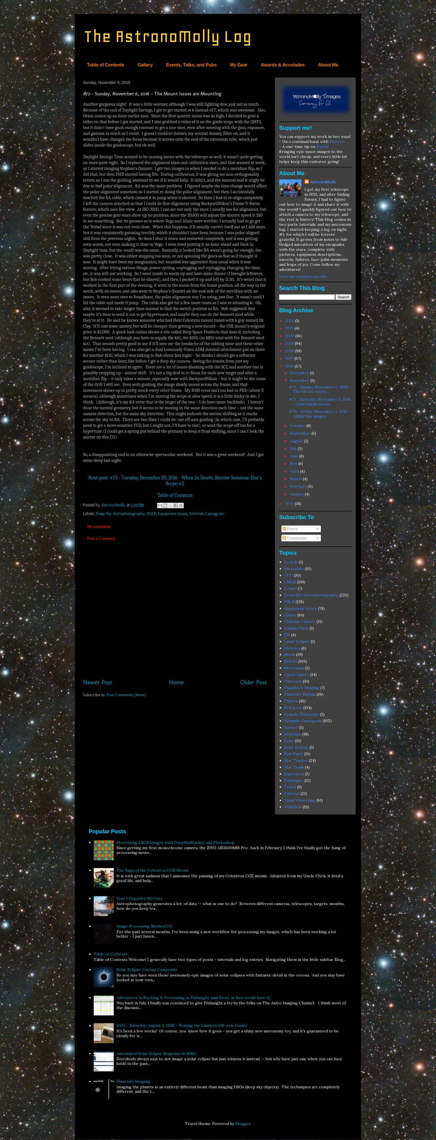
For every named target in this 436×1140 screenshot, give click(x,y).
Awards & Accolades (282, 65)
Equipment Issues (172, 513)
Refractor (293, 707)
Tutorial (291, 793)
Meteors (292, 648)
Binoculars (294, 568)
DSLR (151, 513)
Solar (289, 740)
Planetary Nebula (300, 694)
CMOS (290, 581)
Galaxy (290, 615)
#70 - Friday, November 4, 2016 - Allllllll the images (319, 414)
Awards (291, 561)
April (295, 471)
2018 (290, 350)
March (296, 478)
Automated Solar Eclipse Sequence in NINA (156, 1053)
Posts (290, 528)
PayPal (322, 146)
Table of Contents (105, 65)
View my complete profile (303, 276)
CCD (288, 575)
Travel (290, 786)
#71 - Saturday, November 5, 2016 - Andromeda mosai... (320, 402)
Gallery (145, 65)
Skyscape (292, 734)
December (300, 372)
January (297, 494)
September (300, 433)
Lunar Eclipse (296, 641)
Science (291, 727)
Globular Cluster (299, 621)
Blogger (242, 1123)
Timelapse (293, 780)
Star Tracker (296, 760)
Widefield (293, 806)
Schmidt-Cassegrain (207, 513)
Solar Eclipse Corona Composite (147, 969)
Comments (295, 538)
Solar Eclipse (296, 747)
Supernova (294, 773)
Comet (290, 588)
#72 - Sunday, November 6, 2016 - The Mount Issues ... (320, 389)
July (294, 448)
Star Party (293, 753)
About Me (328, 65)
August (297, 440)
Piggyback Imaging (301, 687)
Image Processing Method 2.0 (144, 926)
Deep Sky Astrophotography (120, 513)
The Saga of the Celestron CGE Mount (153, 870)
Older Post (253, 682)
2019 (290, 343)
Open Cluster (296, 674)
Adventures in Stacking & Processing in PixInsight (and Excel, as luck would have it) (194, 997)
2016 (290, 366)
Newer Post (97, 682)
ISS (287, 634)
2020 (290, 335)
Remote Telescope (301, 714)
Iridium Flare (296, 628)
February (299, 486)
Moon (289, 654)
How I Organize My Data (139, 898)
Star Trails (294, 767)
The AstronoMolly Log (167, 36)
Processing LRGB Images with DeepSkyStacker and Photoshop (175, 842)
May (294, 463)
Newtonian (294, 667)
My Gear (238, 65)
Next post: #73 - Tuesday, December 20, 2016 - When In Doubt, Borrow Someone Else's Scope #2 (175, 481)
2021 (289, 328)
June (294, 456)
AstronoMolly (323, 181)
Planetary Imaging (133, 1081)
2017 (289, 358)
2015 (290, 503)
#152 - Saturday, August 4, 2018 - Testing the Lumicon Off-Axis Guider (182, 1025)
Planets (291, 700)
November (300, 380)
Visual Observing (299, 800)
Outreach (293, 681)
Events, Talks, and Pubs (191, 65)
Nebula (290, 661)
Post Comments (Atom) (126, 694)
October (298, 425)
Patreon (337, 141)
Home (176, 682)
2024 (290, 320)
